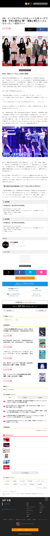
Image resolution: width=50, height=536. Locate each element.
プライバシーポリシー (42, 519)
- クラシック (28, 508)
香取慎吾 (39, 484)
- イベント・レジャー (30, 506)
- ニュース (41, 504)
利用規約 (34, 519)
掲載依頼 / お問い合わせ (20, 519)
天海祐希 (14, 484)
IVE (16, 319)
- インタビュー (42, 506)
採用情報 (29, 519)
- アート (27, 512)
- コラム (40, 510)
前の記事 (7, 310)
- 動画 (40, 503)
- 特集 (40, 512)
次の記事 (42, 310)
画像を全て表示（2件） (25, 70)
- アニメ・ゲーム (29, 510)
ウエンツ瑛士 (23, 484)
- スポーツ (28, 514)
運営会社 (5, 519)
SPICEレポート (8, 319)
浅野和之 (14, 481)
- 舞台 (27, 504)
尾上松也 (22, 481)
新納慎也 (29, 481)
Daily (10, 397)
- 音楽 (27, 503)
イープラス (5, 491)
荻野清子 (6, 484)
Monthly (40, 397)
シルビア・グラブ (39, 481)
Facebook (7, 504)
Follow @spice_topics (13, 290)
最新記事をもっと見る (42, 430)
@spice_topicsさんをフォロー (9, 509)
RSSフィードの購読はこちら (26, 278)
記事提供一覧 (11, 519)
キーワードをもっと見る (41, 487)
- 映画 (27, 516)
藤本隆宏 (31, 484)
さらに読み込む (29, 472)
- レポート (41, 508)
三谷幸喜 (6, 481)
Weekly (25, 397)
